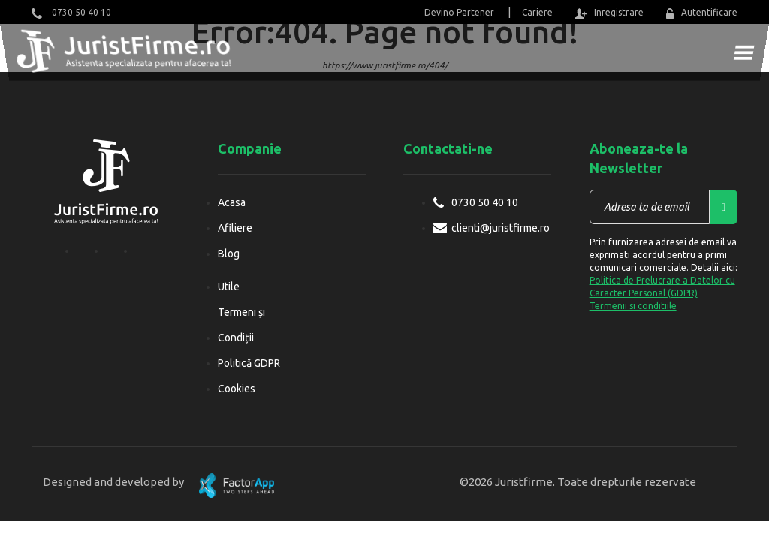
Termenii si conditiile (633, 305)
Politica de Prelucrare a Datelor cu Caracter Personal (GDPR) (662, 286)
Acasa (232, 202)
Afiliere (235, 228)
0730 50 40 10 (71, 13)
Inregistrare (609, 13)
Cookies (236, 388)
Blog (229, 254)
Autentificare (701, 13)
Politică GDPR (249, 363)
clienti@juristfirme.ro (500, 228)
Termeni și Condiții (241, 325)
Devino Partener (459, 12)
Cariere (537, 12)
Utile (229, 286)
